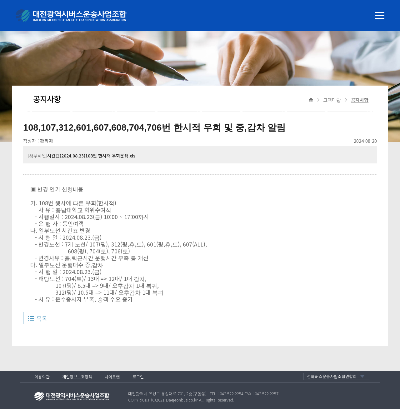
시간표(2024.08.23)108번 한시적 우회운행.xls (91, 155)
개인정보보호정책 (77, 377)
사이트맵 (112, 377)
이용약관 (42, 377)
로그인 (138, 377)
